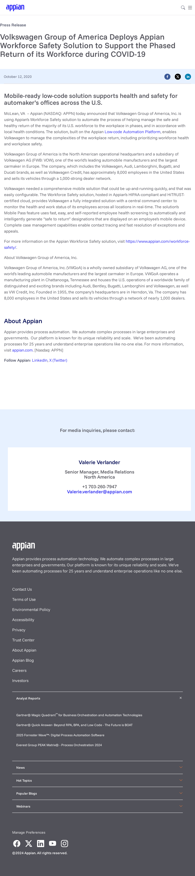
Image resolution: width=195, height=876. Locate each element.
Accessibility (23, 619)
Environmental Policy (31, 609)
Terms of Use (24, 599)
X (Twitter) (58, 360)
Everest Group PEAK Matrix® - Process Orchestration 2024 (59, 745)
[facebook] (167, 76)
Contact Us (22, 589)
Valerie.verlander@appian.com (99, 492)
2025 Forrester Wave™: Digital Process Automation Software (60, 735)
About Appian (24, 650)
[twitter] (178, 76)
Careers (19, 670)
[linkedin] (188, 76)
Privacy (18, 629)
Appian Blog (23, 660)
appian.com (22, 350)
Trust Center (23, 639)
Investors (20, 680)
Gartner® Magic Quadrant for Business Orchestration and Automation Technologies (79, 715)
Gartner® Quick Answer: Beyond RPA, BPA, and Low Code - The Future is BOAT (74, 725)
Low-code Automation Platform (132, 131)
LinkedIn (39, 360)
